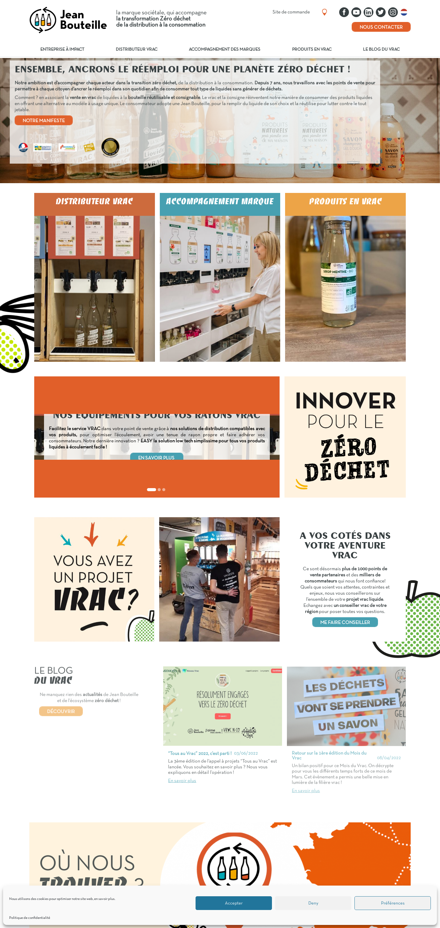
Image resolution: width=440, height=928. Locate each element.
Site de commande (291, 12)
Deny (313, 903)
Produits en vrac (312, 50)
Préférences (393, 903)
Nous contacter (381, 27)
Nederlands (405, 12)
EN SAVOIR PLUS (156, 458)
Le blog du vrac (381, 50)
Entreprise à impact (62, 50)
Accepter (234, 903)
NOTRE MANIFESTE (44, 121)
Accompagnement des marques (224, 50)
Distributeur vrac (136, 50)
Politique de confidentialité (29, 917)
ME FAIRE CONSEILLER (345, 623)
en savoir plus (104, 899)
